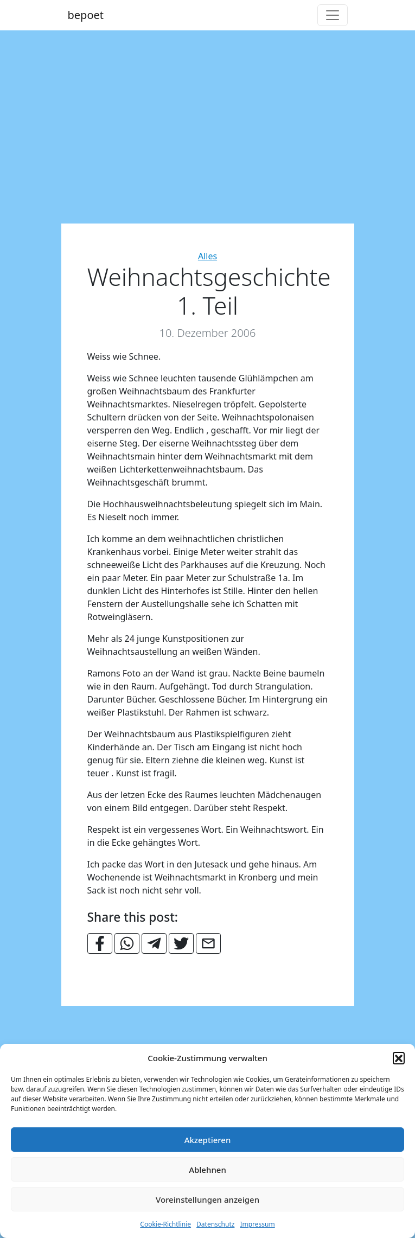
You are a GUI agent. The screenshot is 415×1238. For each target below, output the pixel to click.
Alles (207, 256)
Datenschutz (215, 1224)
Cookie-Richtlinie (165, 1224)
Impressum (257, 1224)
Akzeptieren (207, 1139)
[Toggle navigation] (332, 15)
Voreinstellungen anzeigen (207, 1199)
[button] (398, 1057)
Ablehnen (207, 1169)
